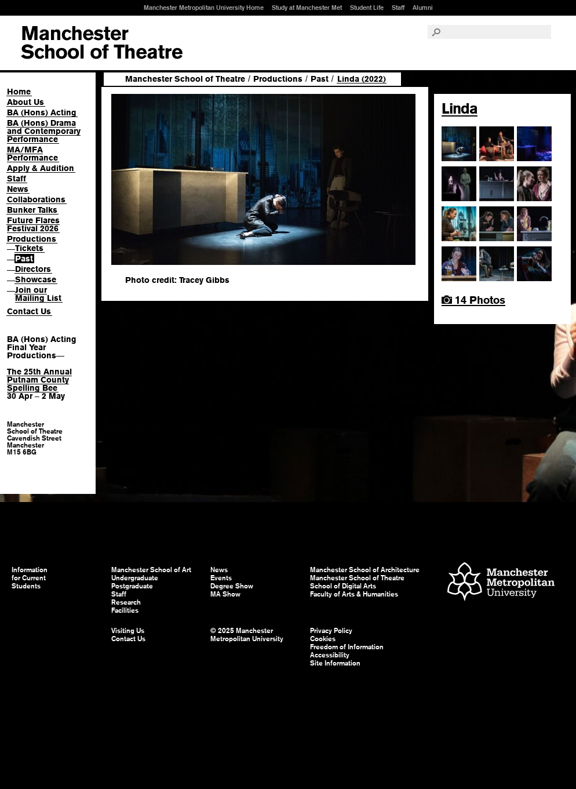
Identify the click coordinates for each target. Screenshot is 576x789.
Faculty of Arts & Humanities (354, 594)
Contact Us (29, 311)
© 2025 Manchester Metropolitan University (246, 635)
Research (126, 602)
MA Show (225, 594)
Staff (398, 7)
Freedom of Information (347, 647)
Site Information (335, 663)
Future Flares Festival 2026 (33, 224)
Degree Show (231, 586)
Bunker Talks (32, 209)
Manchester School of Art (101, 43)
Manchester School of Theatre (185, 78)
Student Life (367, 7)
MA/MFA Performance (32, 153)
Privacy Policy (331, 631)
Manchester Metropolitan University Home (204, 7)
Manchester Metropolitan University (501, 582)
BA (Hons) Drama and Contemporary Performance (44, 131)
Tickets (29, 248)
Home (19, 91)
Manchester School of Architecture (365, 570)
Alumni (423, 7)
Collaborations (36, 199)
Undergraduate (134, 578)
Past (24, 258)
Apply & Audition (40, 168)
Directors (33, 269)
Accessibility (329, 655)
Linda (459, 108)
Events (221, 578)
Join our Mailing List (38, 294)
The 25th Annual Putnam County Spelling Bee (39, 379)
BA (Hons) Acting (41, 112)
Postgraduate (132, 586)
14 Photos (473, 300)
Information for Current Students (30, 578)
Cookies (323, 639)
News (17, 189)
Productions (31, 238)
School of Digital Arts (343, 586)
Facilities (124, 610)
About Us (25, 102)
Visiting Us (127, 631)
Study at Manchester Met (307, 7)
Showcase (35, 279)
